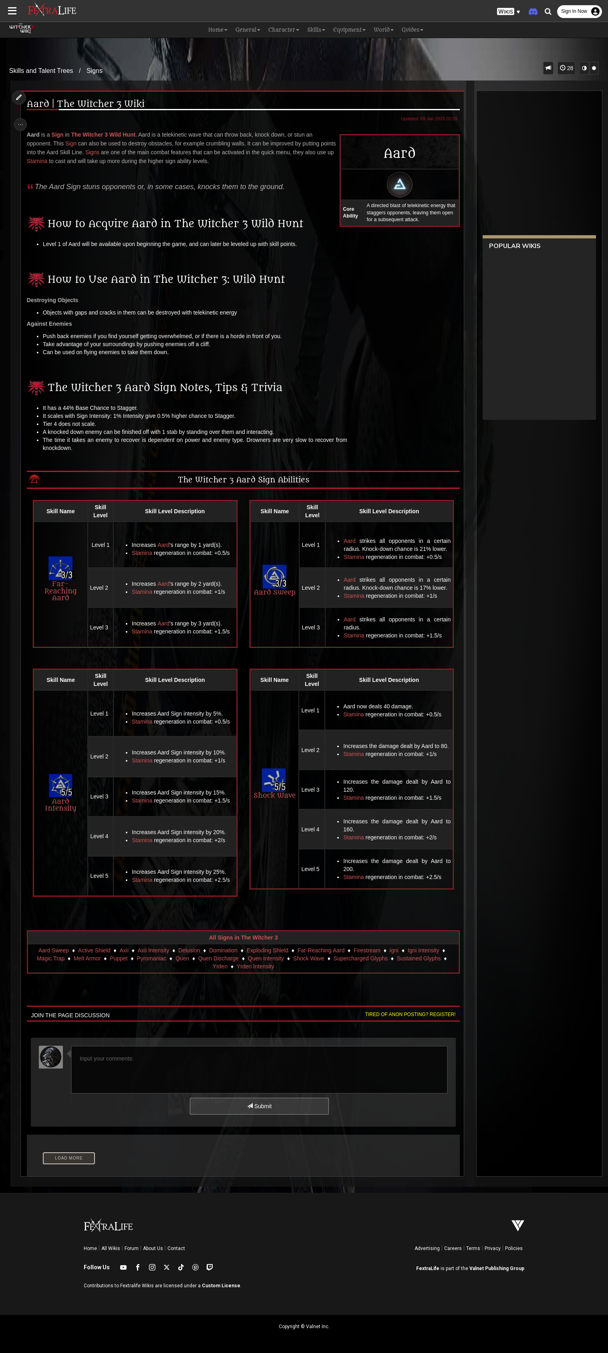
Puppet (118, 958)
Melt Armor (87, 958)
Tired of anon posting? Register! (407, 1014)
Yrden (219, 966)
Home (90, 1248)
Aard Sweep (274, 581)
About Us (153, 1248)
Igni (394, 950)
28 (566, 68)
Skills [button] (316, 30)
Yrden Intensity (255, 966)
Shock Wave (274, 784)
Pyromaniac (151, 958)
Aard (165, 545)
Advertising (427, 1248)
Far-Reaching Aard (63, 579)
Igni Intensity (423, 950)
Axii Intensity (153, 950)
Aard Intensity (63, 793)
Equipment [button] (349, 30)
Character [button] (283, 30)
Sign (60, 134)
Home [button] (217, 30)
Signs (95, 71)
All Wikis (110, 1248)
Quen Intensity (266, 958)
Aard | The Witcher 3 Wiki (88, 104)
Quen (182, 958)
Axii (123, 950)
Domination (223, 950)
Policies (514, 1248)
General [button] (248, 30)
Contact (176, 1248)
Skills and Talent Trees (41, 71)
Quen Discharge (218, 958)
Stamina (70, 161)
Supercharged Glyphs (360, 958)
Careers (453, 1248)
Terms (473, 1248)
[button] (508, 12)
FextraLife (427, 1268)
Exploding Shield (267, 950)
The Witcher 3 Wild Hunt (106, 134)
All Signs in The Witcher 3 (243, 937)
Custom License (221, 1285)
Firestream (366, 950)
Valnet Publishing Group (496, 1268)
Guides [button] (412, 30)
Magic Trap (50, 958)
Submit (259, 1106)
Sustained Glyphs (419, 958)
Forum (132, 1248)
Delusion (188, 950)
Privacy (493, 1248)
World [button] (384, 30)
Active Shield (94, 950)
